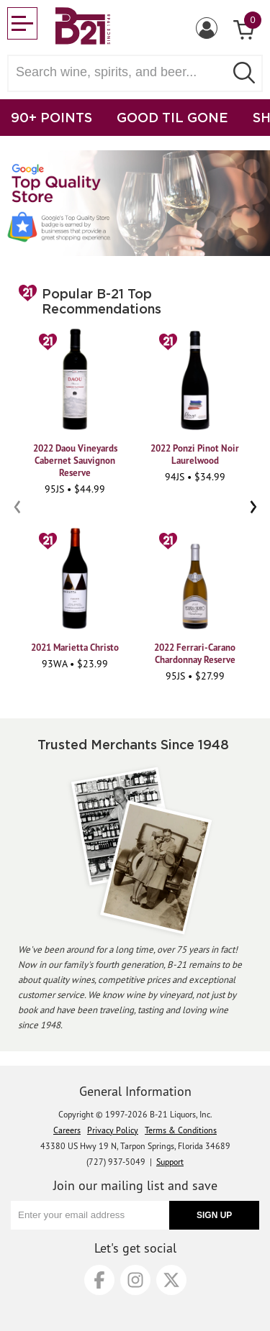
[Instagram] (135, 1280)
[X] (171, 1280)
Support (170, 1161)
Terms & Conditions (181, 1130)
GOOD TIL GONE (172, 117)
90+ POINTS (51, 117)
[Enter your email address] (90, 1215)
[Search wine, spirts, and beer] (121, 72)
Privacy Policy (112, 1130)
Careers (67, 1130)
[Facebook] (99, 1280)
